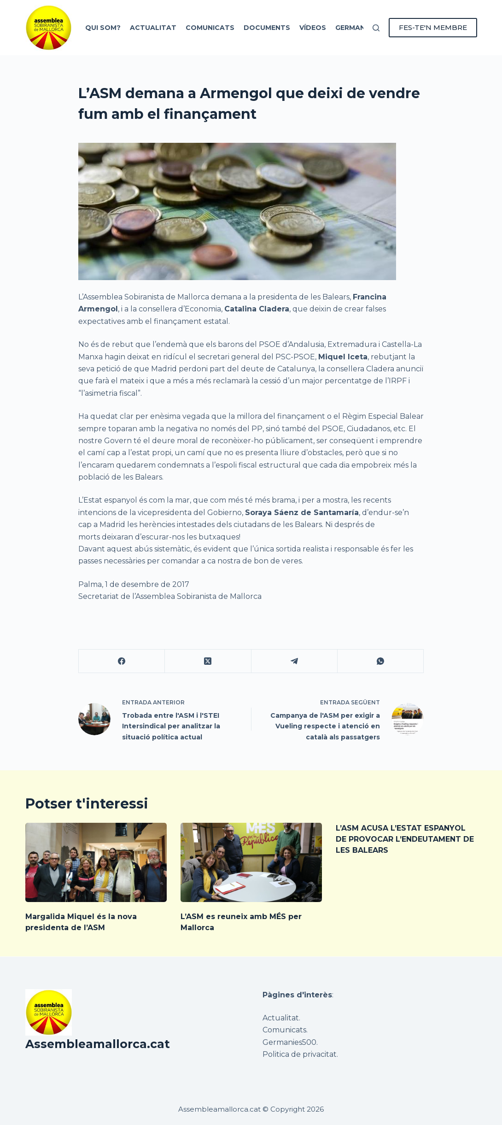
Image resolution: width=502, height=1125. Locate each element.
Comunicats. (285, 1029)
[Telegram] (294, 661)
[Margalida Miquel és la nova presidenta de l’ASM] (96, 862)
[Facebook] (122, 661)
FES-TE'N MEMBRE (433, 27)
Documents (267, 27)
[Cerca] (376, 27)
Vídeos (312, 27)
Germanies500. (290, 1042)
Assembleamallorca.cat (97, 1044)
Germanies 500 (363, 27)
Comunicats (210, 27)
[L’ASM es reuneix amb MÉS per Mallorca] (251, 862)
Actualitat (153, 27)
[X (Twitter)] (208, 661)
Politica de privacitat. (300, 1054)
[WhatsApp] (381, 661)
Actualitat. (281, 1018)
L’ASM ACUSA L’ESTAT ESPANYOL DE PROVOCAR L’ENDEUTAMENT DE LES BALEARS (405, 839)
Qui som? (103, 27)
